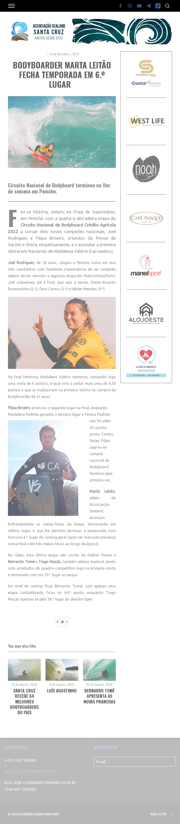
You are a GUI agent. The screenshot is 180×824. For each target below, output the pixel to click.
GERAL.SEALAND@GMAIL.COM (30, 771)
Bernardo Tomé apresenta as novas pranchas (99, 696)
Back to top (162, 814)
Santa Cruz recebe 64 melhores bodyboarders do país (24, 702)
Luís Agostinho (62, 691)
